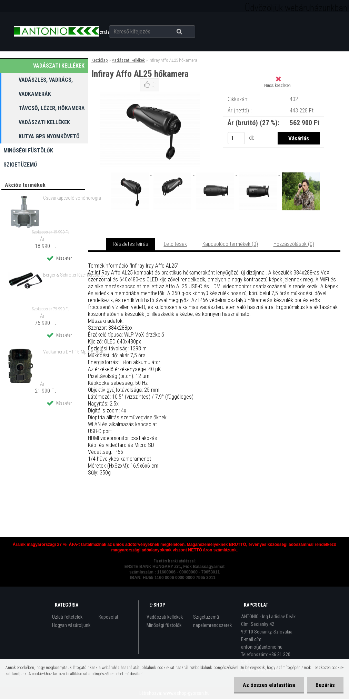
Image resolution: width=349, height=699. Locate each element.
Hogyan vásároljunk (71, 625)
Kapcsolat (108, 617)
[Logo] (56, 31)
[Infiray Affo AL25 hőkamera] (130, 173)
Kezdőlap (99, 60)
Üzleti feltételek (67, 617)
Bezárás (325, 685)
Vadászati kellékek (128, 60)
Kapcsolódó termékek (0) (230, 244)
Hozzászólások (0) (293, 244)
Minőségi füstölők (164, 625)
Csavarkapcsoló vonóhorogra (72, 198)
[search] (188, 31)
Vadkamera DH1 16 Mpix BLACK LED (75, 352)
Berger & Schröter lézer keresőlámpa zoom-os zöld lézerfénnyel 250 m (75, 275)
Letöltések (175, 244)
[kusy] (236, 138)
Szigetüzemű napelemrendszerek (212, 621)
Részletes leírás (130, 244)
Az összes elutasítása (269, 685)
